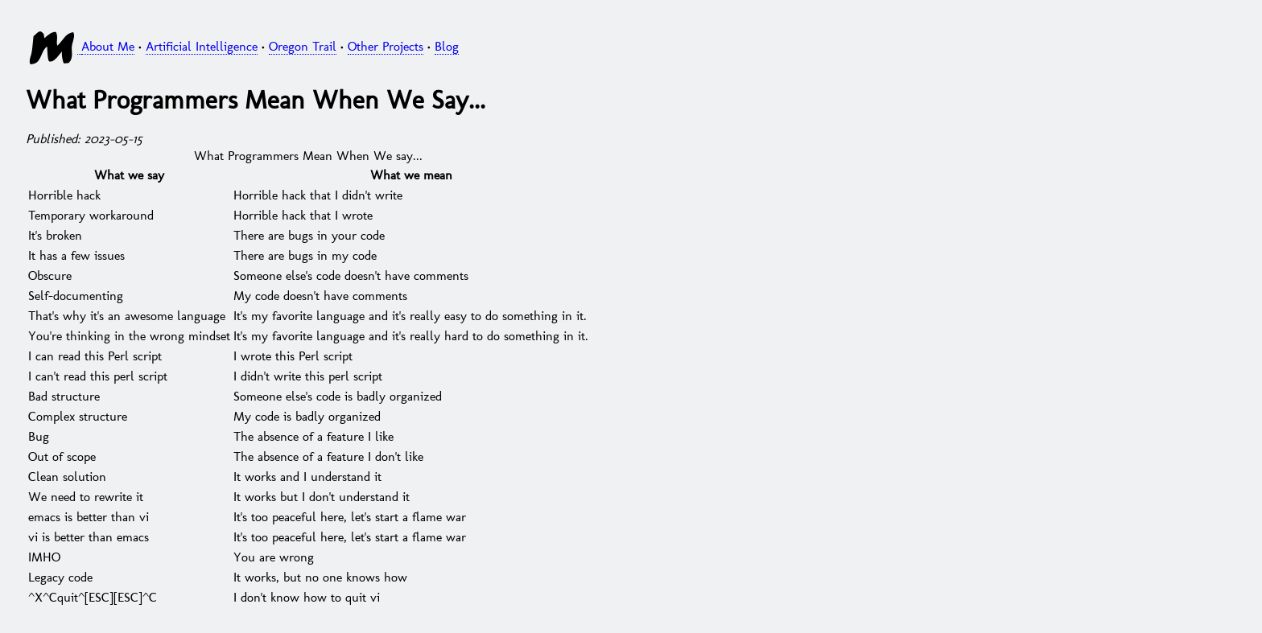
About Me (107, 45)
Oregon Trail (302, 45)
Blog (447, 45)
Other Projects (385, 45)
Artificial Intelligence (202, 45)
